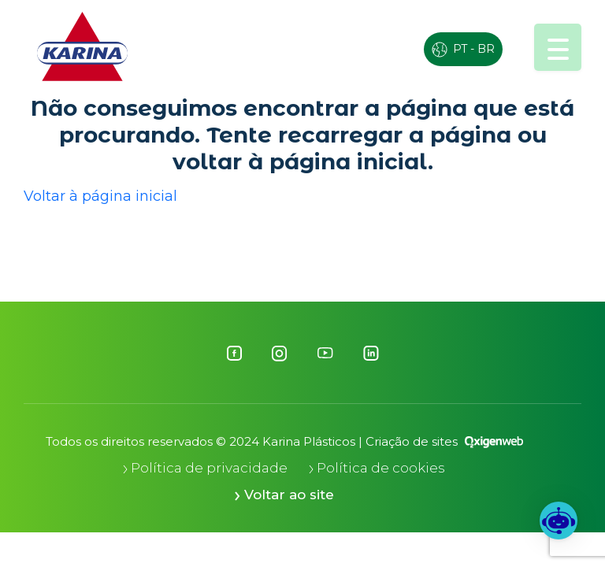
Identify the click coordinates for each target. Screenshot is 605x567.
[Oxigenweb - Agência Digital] (494, 441)
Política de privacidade (205, 468)
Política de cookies (377, 468)
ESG (272, 45)
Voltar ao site (284, 494)
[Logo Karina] (82, 46)
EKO (338, 45)
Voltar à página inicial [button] (100, 196)
